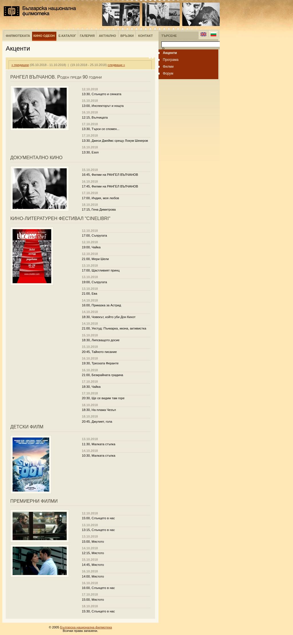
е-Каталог (67, 35)
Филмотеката (18, 35)
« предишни (20, 65)
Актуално (107, 35)
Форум (168, 73)
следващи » (116, 65)
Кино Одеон (44, 35)
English (203, 34)
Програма (171, 60)
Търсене (169, 35)
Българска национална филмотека (40, 11)
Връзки (127, 35)
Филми (168, 67)
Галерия (87, 35)
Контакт (145, 35)
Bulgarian (213, 34)
